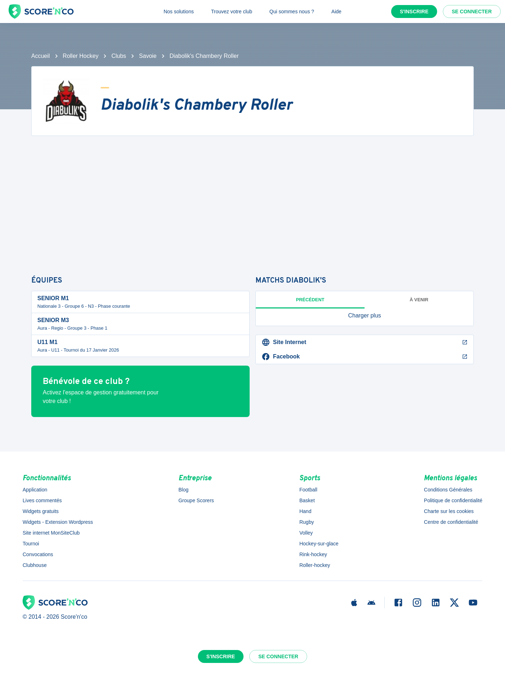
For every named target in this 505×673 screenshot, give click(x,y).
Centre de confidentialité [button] (451, 522)
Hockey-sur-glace (318, 543)
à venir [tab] (419, 299)
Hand (305, 511)
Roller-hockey (314, 565)
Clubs (118, 56)
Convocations (38, 554)
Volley (305, 533)
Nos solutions (178, 11)
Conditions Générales (448, 490)
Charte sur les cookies (449, 511)
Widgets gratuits (41, 511)
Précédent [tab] (310, 299)
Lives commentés (42, 500)
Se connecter (472, 11)
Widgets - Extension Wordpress (58, 522)
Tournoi (31, 543)
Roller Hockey (81, 56)
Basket (307, 500)
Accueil (40, 56)
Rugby (306, 522)
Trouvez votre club (231, 11)
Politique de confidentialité (453, 500)
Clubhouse (35, 565)
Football (308, 490)
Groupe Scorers (196, 500)
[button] (364, 315)
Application (35, 490)
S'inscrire (414, 11)
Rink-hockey (313, 554)
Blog (184, 490)
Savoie (148, 56)
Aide (337, 11)
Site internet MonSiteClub (51, 533)
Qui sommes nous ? (291, 11)
